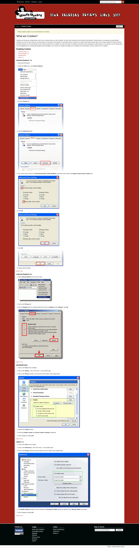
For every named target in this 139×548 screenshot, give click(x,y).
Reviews (89, 15)
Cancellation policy (37, 531)
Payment (34, 535)
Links (105, 15)
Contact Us (56, 531)
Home (54, 15)
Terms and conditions (38, 529)
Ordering (34, 539)
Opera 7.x (21, 57)
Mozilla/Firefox (22, 55)
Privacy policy (36, 537)
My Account (20, 2)
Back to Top (19, 271)
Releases (70, 15)
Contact (116, 15)
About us (55, 533)
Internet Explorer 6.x (23, 53)
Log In (40, 2)
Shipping (34, 533)
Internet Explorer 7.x (23, 51)
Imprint (34, 540)
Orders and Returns (58, 529)
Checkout (34, 2)
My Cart (27, 2)
